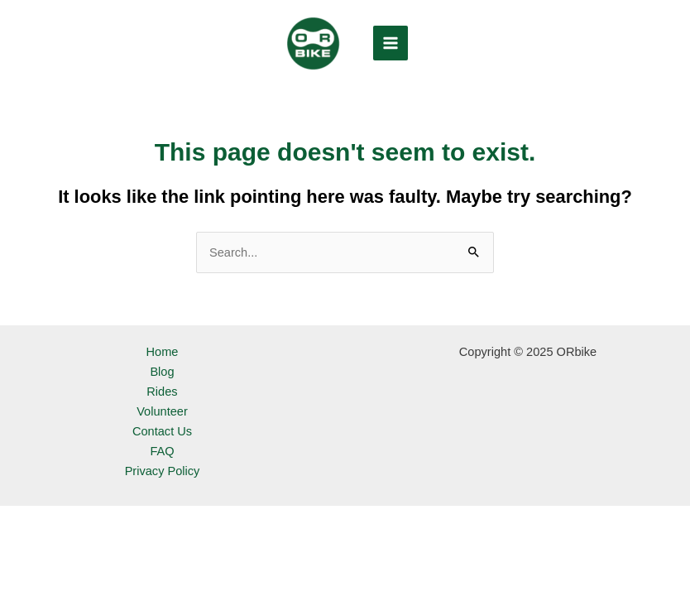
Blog (162, 371)
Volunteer (162, 411)
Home (162, 351)
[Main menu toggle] (390, 43)
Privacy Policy (162, 471)
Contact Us (162, 431)
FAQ (162, 451)
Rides (161, 391)
